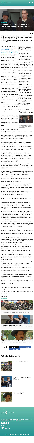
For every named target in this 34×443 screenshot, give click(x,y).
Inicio (2, 6)
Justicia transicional (5, 6)
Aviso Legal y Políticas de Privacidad (15, 434)
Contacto (6, 434)
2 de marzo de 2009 (4, 29)
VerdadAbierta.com (18, 420)
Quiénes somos (26, 434)
